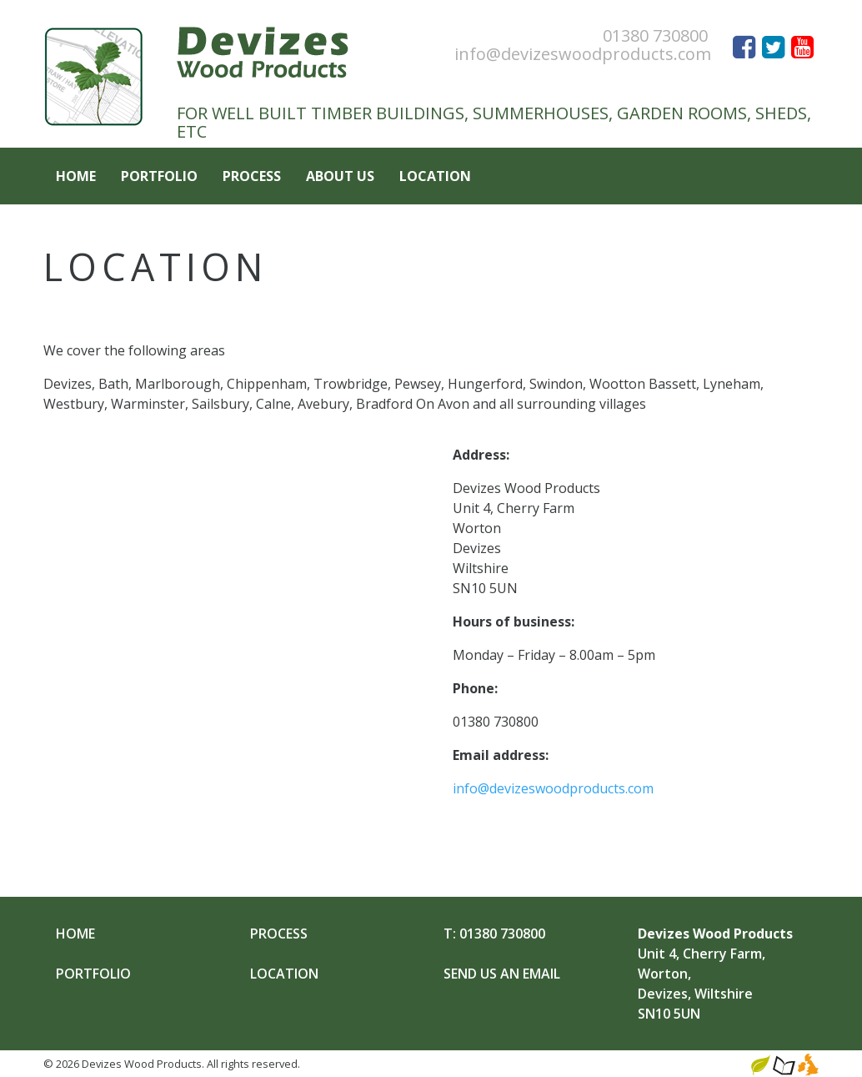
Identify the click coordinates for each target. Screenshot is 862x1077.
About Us (340, 176)
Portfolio (159, 176)
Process (252, 176)
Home (76, 176)
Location (435, 176)
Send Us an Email (502, 973)
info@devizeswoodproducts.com (582, 54)
